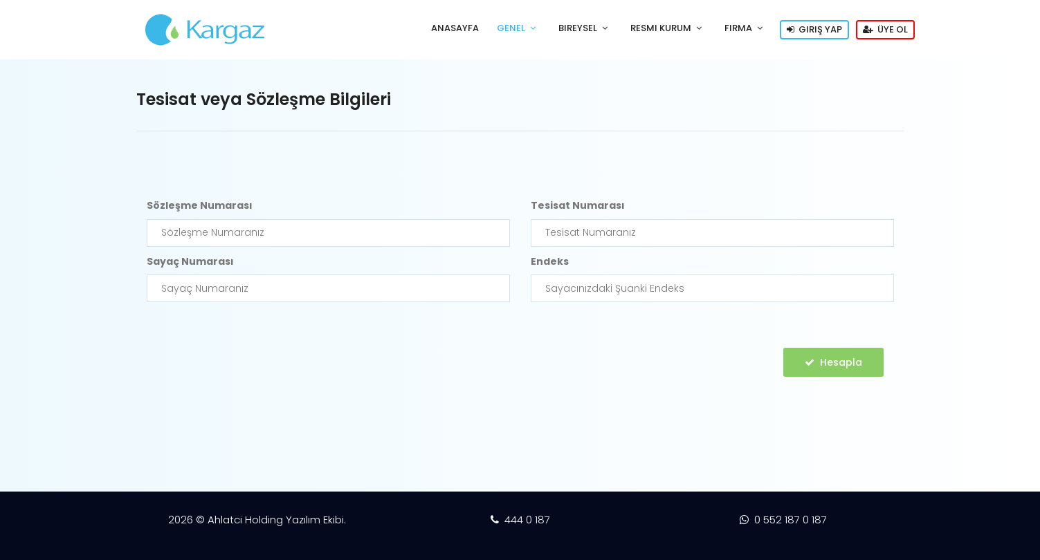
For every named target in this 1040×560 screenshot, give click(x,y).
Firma (738, 28)
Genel (511, 28)
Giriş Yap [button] (814, 29)
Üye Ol (885, 29)
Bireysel (577, 28)
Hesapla (833, 362)
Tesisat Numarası (578, 205)
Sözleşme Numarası (200, 205)
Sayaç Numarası (190, 261)
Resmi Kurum (660, 28)
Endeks (550, 261)
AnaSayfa (455, 28)
